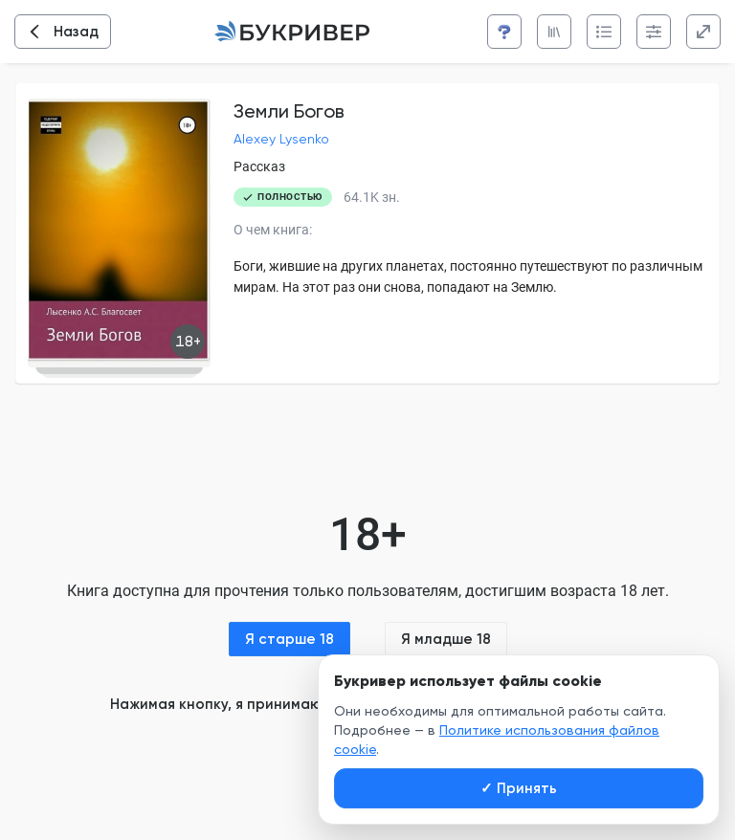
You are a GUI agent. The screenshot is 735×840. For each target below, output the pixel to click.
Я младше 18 (446, 639)
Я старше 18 (289, 639)
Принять (518, 788)
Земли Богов (289, 110)
